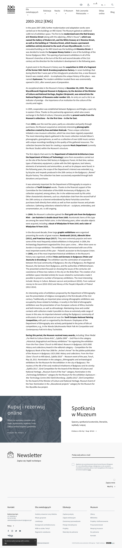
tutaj (89, 470)
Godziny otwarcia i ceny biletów (46, 514)
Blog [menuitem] (112, 12)
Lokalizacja (39, 521)
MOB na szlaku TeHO (42, 528)
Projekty (65, 528)
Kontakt (93, 536)
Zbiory (92, 514)
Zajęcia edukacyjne (69, 518)
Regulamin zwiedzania (42, 532)
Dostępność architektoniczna (45, 525)
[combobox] (103, 4)
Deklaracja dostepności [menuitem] (43, 543)
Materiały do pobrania (70, 532)
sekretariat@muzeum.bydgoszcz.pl (19, 520)
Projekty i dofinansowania (99, 521)
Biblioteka (93, 518)
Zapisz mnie (110, 481)
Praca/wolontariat (96, 525)
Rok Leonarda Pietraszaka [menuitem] (82, 12)
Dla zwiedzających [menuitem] (32, 10)
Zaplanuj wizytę (68, 514)
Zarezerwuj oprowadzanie (71, 521)
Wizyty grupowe (40, 518)
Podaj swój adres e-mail (81, 455)
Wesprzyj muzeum (96, 528)
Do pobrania (94, 532)
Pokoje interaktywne (70, 525)
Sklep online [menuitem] (102, 12)
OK (6, 543)
